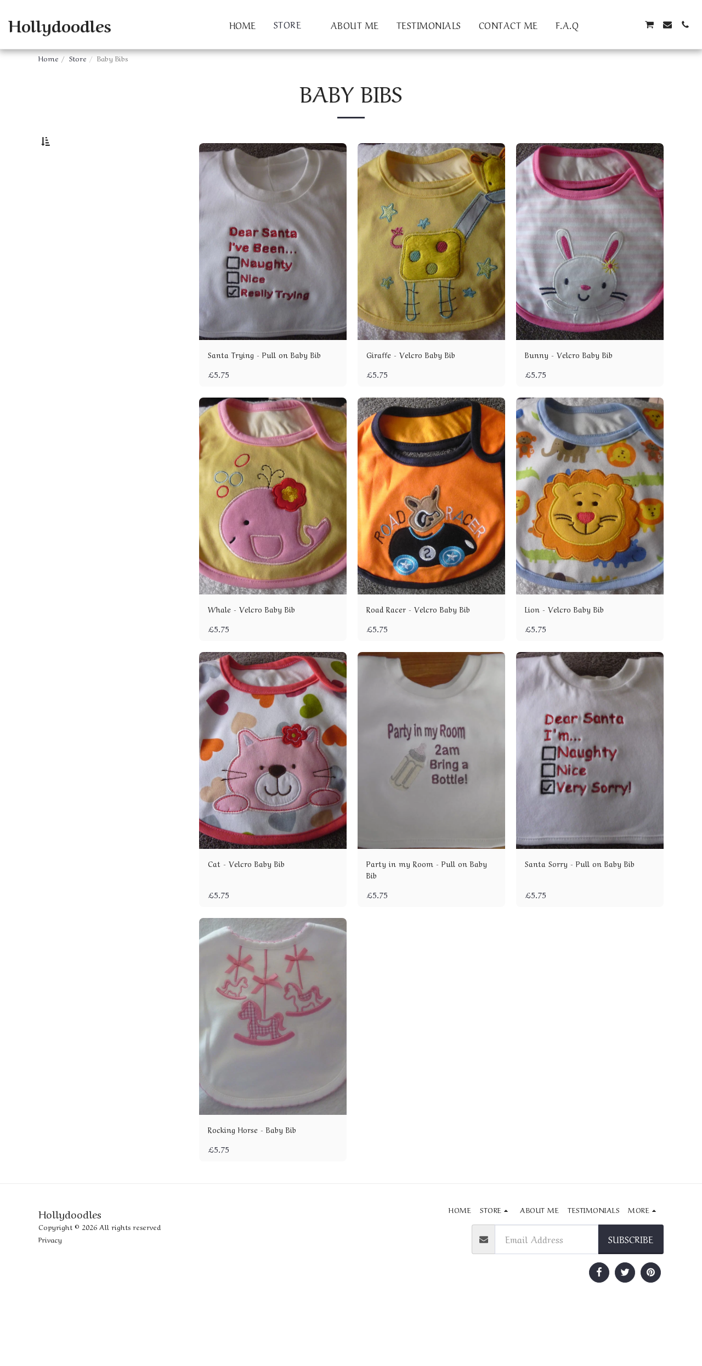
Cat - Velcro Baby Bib (253, 910)
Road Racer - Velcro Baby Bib (427, 654)
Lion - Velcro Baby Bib (572, 654)
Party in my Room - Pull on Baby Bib (423, 918)
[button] (596, 24)
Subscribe (630, 1292)
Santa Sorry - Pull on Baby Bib (589, 910)
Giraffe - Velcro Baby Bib (418, 383)
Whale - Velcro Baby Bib (260, 654)
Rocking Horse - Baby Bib (260, 1181)
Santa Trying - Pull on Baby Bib (266, 390)
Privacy (50, 1293)
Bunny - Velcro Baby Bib (577, 383)
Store (78, 58)
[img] (273, 270)
